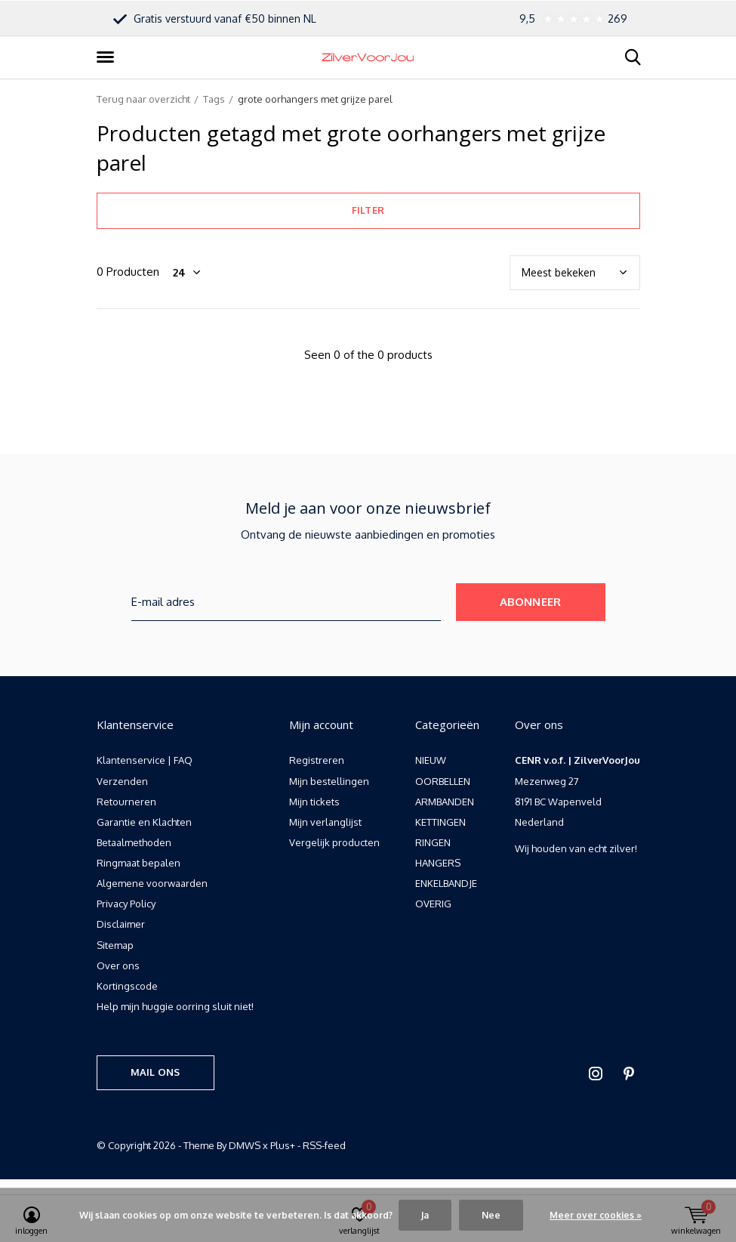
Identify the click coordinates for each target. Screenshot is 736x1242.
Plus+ (282, 1145)
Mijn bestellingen (329, 781)
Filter (368, 210)
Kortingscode (127, 986)
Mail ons (155, 1072)
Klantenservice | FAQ (144, 760)
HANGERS (437, 863)
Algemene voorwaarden (152, 883)
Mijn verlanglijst (325, 822)
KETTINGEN (440, 822)
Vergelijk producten (334, 842)
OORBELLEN (442, 781)
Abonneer (531, 602)
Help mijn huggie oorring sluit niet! (175, 1006)
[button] (108, 57)
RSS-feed (324, 1145)
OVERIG (433, 904)
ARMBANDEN (444, 802)
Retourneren (126, 802)
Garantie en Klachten (144, 822)
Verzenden (122, 781)
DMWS (244, 1145)
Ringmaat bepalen (138, 863)
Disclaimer (121, 924)
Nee (491, 1215)
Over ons (118, 965)
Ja (425, 1215)
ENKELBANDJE (446, 883)
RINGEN (433, 842)
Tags (214, 99)
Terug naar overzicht (143, 99)
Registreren (316, 760)
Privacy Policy (126, 904)
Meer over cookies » (596, 1215)
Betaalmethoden (134, 842)
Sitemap (115, 945)
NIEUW (430, 760)
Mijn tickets (314, 802)
